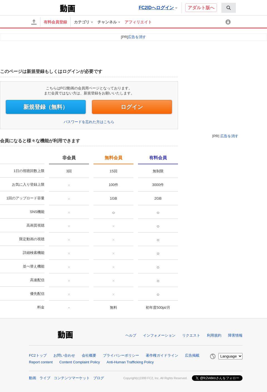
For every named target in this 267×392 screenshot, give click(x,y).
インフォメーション (159, 335)
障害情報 (235, 335)
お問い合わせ (64, 355)
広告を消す (229, 136)
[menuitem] (228, 8)
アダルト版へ (201, 7)
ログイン (132, 107)
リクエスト (191, 335)
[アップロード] (34, 22)
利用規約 (214, 335)
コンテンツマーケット (72, 378)
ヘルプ (130, 335)
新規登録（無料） (45, 107)
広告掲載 (192, 355)
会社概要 (89, 355)
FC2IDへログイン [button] (158, 7)
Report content (41, 362)
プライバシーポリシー (121, 355)
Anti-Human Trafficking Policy (130, 362)
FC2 (45, 7)
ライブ (44, 378)
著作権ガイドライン (162, 355)
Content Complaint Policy (79, 362)
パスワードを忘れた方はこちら (89, 122)
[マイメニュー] (229, 22)
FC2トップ (38, 355)
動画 (32, 378)
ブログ (98, 378)
